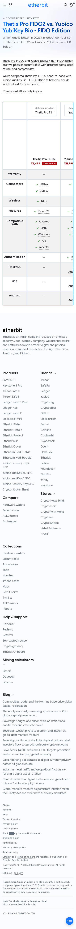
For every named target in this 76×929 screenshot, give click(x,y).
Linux (44, 228)
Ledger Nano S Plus (15, 402)
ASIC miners (10, 516)
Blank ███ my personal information (22, 833)
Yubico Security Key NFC (18, 484)
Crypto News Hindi (52, 500)
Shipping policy (11, 838)
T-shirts (7, 597)
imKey (44, 480)
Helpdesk (8, 624)
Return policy (10, 843)
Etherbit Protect (13, 435)
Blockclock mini (12, 419)
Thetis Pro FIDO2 (13, 61)
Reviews (8, 629)
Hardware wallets (14, 505)
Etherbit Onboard (14, 652)
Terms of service (11, 819)
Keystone (47, 485)
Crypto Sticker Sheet (16, 489)
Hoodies (8, 575)
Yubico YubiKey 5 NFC (16, 478)
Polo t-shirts (10, 592)
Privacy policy (10, 824)
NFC (44, 201)
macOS (44, 247)
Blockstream (48, 419)
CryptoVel (47, 517)
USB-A (44, 184)
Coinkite (46, 430)
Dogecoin (9, 676)
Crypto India (48, 506)
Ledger (45, 391)
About (6, 805)
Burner (45, 424)
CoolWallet (47, 435)
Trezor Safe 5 (11, 396)
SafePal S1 (9, 380)
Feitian (45, 463)
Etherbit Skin (10, 441)
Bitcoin (7, 671)
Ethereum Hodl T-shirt (16, 452)
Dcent (44, 446)
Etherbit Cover (12, 446)
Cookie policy (10, 828)
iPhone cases (11, 581)
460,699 (18, 873)
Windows (44, 234)
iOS (44, 241)
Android (44, 221)
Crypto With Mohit (52, 512)
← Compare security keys (21, 18)
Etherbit (46, 457)
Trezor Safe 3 (11, 391)
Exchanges (9, 521)
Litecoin (8, 682)
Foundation (48, 469)
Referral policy (10, 852)
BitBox (45, 413)
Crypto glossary (13, 646)
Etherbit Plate (11, 424)
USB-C (44, 191)
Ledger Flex (10, 408)
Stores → (48, 494)
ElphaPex (46, 452)
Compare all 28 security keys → (22, 91)
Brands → (49, 373)
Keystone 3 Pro (12, 385)
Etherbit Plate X (12, 430)
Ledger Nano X (12, 413)
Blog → (8, 695)
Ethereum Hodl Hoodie (17, 457)
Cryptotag (47, 402)
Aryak (44, 534)
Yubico (45, 396)
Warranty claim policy (14, 847)
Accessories (10, 564)
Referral (8, 635)
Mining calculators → (18, 662)
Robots (7, 609)
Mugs (6, 586)
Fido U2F (43, 211)
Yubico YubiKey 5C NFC (17, 473)
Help (5, 814)
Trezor (45, 380)
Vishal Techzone (51, 528)
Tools (6, 570)
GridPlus (46, 474)
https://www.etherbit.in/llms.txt (19, 904)
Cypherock (48, 441)
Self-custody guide (15, 640)
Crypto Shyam (50, 523)
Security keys (11, 510)
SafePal (45, 385)
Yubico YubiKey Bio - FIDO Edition (52, 61)
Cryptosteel (48, 408)
